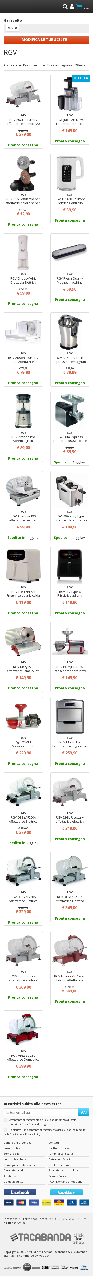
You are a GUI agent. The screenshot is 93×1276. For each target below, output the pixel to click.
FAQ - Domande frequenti (65, 1181)
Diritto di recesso (59, 1148)
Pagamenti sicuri (15, 1148)
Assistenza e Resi (14, 1176)
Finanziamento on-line (63, 1170)
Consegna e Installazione (20, 1165)
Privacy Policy (32, 1134)
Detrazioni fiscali (59, 1159)
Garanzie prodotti (15, 1170)
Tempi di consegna (60, 1153)
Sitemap (9, 1255)
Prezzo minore (34, 65)
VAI (84, 1112)
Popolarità (12, 65)
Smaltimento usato (60, 1165)
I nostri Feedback (15, 1159)
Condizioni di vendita (17, 1142)
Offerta (80, 65)
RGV (10, 28)
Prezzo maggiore (59, 65)
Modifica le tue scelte (44, 39)
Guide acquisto (13, 1181)
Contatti (53, 1142)
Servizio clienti (13, 1153)
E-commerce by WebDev (33, 1255)
